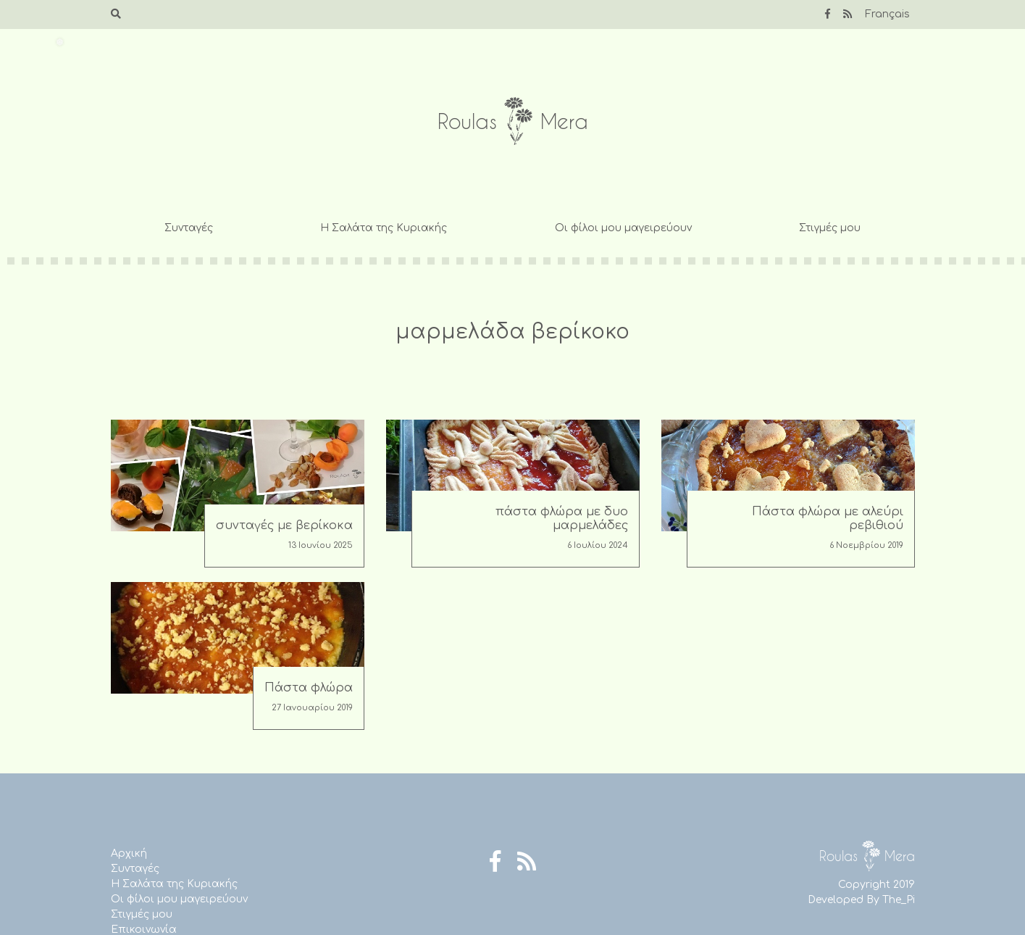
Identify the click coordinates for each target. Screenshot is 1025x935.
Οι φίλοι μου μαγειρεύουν (623, 228)
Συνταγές (188, 228)
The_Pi (898, 899)
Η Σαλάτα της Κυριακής (383, 228)
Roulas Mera (513, 121)
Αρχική (129, 853)
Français (887, 14)
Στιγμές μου (830, 228)
